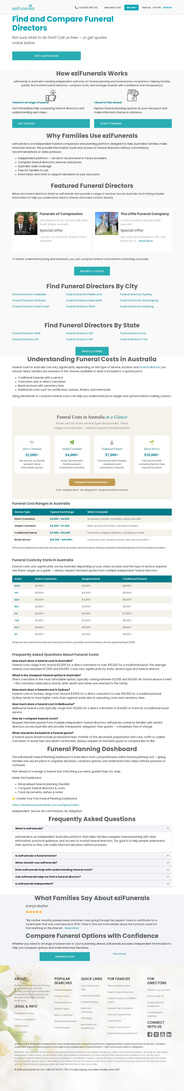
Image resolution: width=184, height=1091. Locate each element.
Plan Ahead (119, 953)
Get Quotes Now (46, 56)
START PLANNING (111, 123)
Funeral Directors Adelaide (29, 294)
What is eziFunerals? (29, 828)
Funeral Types (61, 1008)
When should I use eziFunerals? (36, 862)
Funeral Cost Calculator (120, 1008)
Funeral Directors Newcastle (84, 300)
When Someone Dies (119, 985)
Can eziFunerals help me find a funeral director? (48, 876)
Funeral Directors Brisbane (29, 300)
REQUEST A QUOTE (92, 271)
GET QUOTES (26, 123)
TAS (17, 620)
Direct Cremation (63, 1014)
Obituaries (86, 1018)
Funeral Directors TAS (133, 339)
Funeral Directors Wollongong (139, 300)
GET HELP (131, 7)
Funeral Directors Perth (80, 306)
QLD (17, 599)
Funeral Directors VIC (25, 339)
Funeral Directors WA (79, 339)
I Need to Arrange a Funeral (30, 102)
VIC (17, 592)
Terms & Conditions (25, 1019)
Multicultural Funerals (65, 1021)
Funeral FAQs (114, 1020)
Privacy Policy (21, 1025)
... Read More (71, 928)
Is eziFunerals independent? (34, 883)
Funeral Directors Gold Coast (30, 306)
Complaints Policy (23, 1013)
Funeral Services (62, 1002)
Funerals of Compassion (61, 213)
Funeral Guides (62, 1027)
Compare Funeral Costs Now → (92, 482)
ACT (17, 627)
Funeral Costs (61, 996)
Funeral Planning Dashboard (122, 1033)
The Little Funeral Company (144, 213)
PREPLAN (146, 7)
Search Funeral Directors (120, 992)
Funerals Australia (90, 995)
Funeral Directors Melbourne (84, 294)
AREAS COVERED (92, 351)
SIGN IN (167, 7)
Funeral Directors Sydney (136, 294)
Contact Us (20, 1031)
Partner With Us (155, 996)
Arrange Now (64, 956)
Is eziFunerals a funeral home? (36, 855)
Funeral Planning (89, 1001)
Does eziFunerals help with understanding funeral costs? (53, 869)
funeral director (149, 367)
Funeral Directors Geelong (137, 306)
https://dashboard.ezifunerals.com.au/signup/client (45, 805)
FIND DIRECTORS (113, 7)
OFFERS (157, 7)
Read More (146, 241)
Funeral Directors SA (133, 333)
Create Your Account (119, 1027)
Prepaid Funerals (63, 989)
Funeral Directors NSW (26, 333)
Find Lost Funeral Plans (119, 1014)
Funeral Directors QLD (79, 333)
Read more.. (20, 1000)
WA (16, 606)
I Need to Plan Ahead (108, 102)
